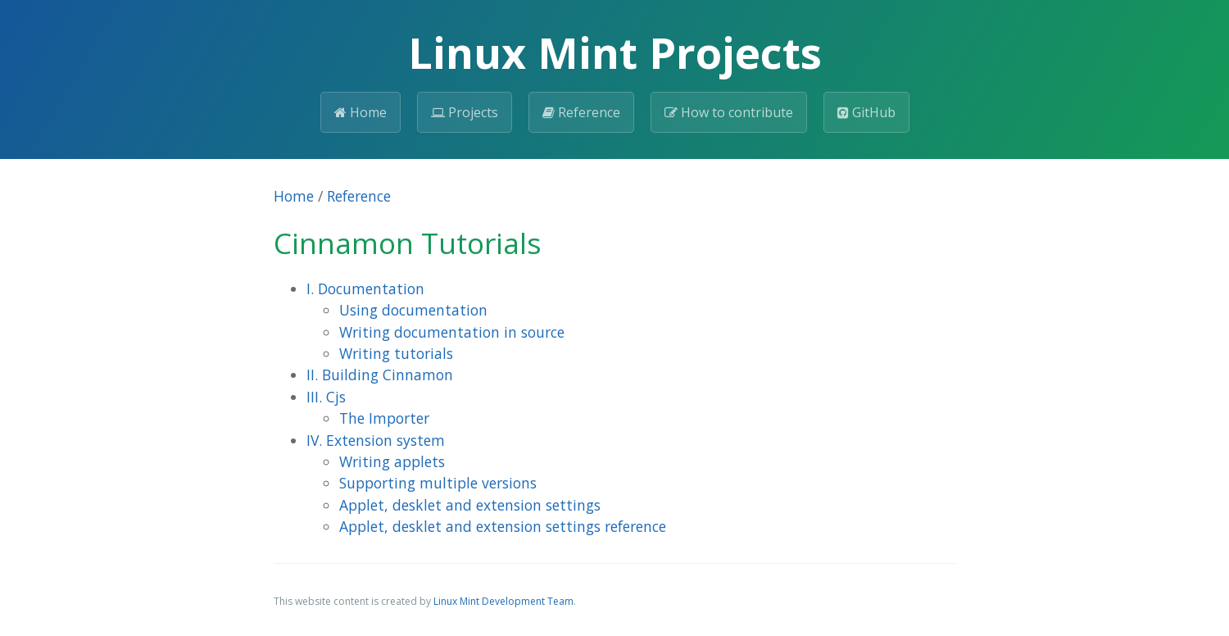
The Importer (384, 418)
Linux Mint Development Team (503, 601)
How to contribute (728, 112)
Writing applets (392, 461)
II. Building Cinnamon (379, 374)
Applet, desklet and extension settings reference (502, 526)
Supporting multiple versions (438, 483)
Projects (464, 112)
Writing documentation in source (452, 332)
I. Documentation (365, 288)
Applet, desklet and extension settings (470, 505)
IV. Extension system (375, 440)
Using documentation (413, 310)
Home (360, 112)
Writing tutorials (396, 353)
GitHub (866, 112)
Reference (581, 112)
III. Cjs (326, 397)
